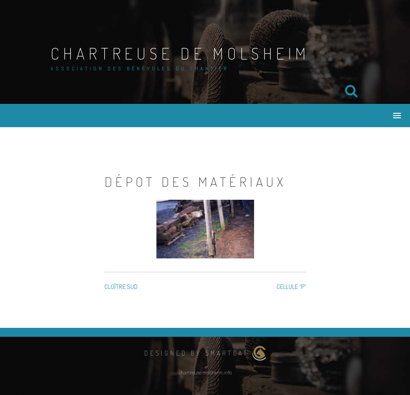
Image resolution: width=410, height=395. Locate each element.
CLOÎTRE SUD (121, 287)
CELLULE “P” (291, 287)
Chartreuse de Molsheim (180, 53)
